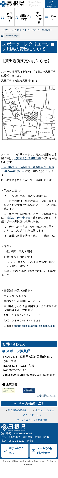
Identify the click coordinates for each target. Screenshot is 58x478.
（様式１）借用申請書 (27, 158)
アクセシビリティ (32, 415)
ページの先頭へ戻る (31, 403)
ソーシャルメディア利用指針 (32, 420)
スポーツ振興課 (12, 36)
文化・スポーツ (23, 30)
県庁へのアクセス (16, 450)
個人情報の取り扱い (18, 410)
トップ (4, 30)
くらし (12, 30)
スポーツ (36, 30)
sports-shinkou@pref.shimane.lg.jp (34, 325)
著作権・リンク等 (44, 410)
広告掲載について (46, 395)
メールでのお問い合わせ (44, 450)
